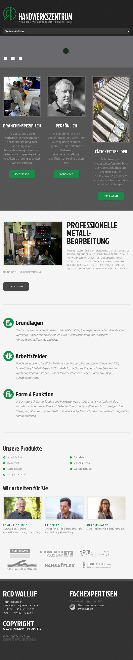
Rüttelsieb (79, 457)
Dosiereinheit (14, 463)
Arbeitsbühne (14, 457)
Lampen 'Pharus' (16, 474)
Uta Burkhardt (97, 525)
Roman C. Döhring (15, 525)
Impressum (18, 628)
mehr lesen (22, 174)
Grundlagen (29, 322)
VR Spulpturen (82, 463)
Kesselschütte (14, 468)
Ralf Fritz (52, 525)
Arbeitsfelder (31, 355)
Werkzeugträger (83, 468)
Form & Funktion (35, 393)
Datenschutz (33, 628)
